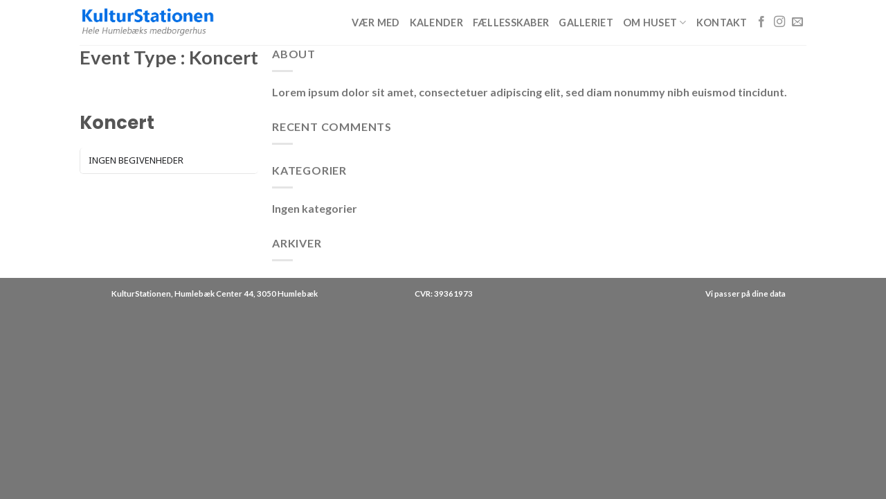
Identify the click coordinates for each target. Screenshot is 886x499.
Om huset (655, 22)
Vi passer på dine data (745, 293)
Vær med (375, 22)
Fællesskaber (511, 22)
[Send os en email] (797, 22)
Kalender (436, 22)
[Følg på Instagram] (779, 22)
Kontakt (722, 22)
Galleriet (586, 22)
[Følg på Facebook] (761, 22)
